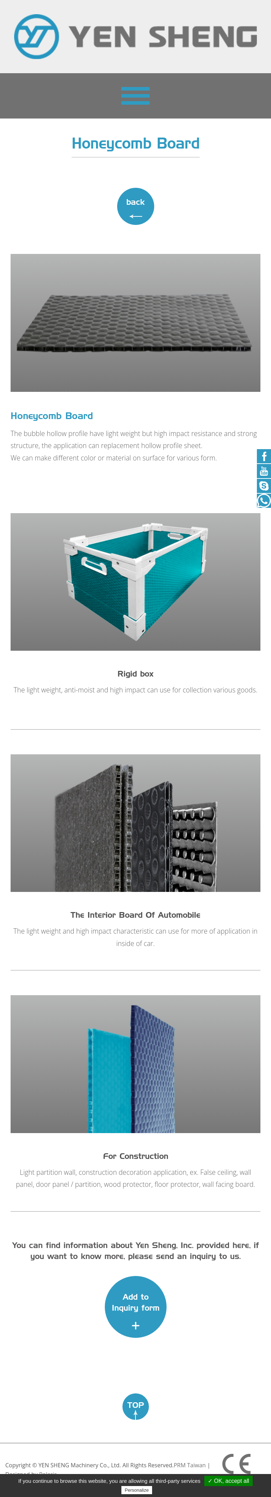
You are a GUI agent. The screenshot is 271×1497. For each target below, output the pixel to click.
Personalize (137, 1490)
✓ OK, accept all (228, 1481)
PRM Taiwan (190, 1465)
